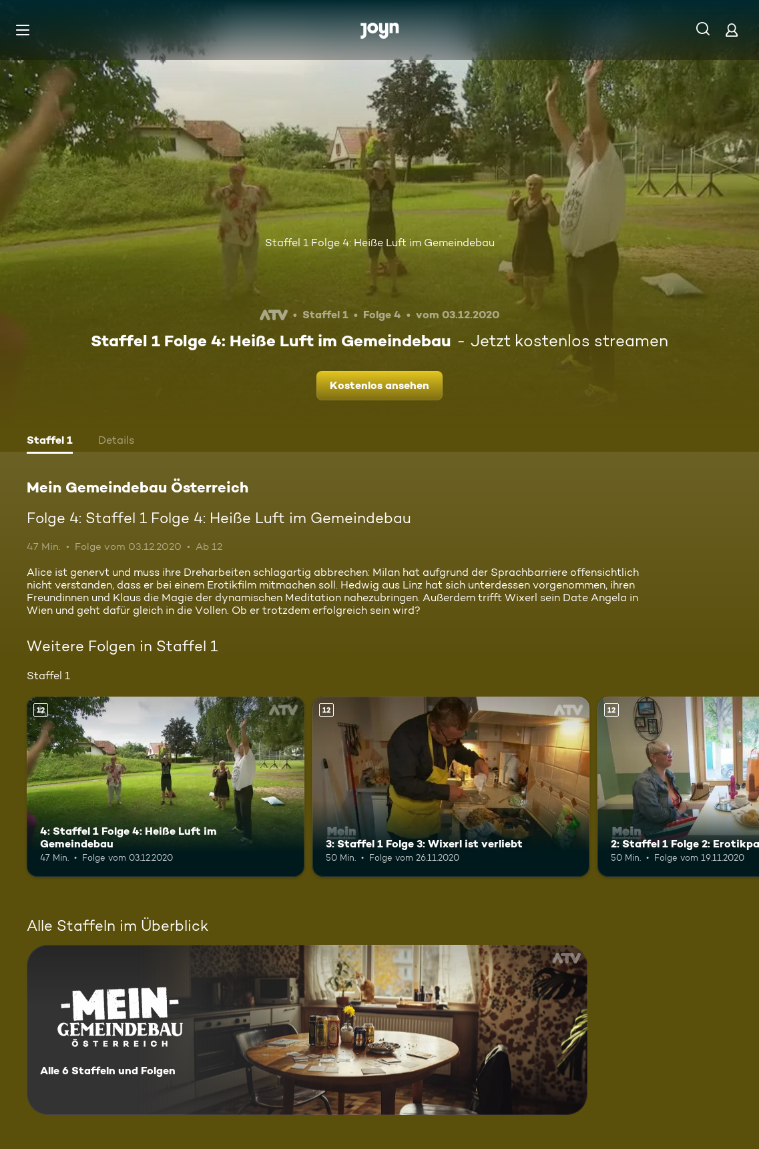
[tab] (49, 442)
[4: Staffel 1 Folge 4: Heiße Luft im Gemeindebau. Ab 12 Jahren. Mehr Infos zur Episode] (165, 787)
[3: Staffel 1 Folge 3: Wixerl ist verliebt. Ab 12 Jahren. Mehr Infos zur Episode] (451, 787)
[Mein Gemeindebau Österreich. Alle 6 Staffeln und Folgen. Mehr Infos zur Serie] (307, 1030)
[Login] (731, 29)
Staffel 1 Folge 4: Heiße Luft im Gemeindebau (380, 242)
